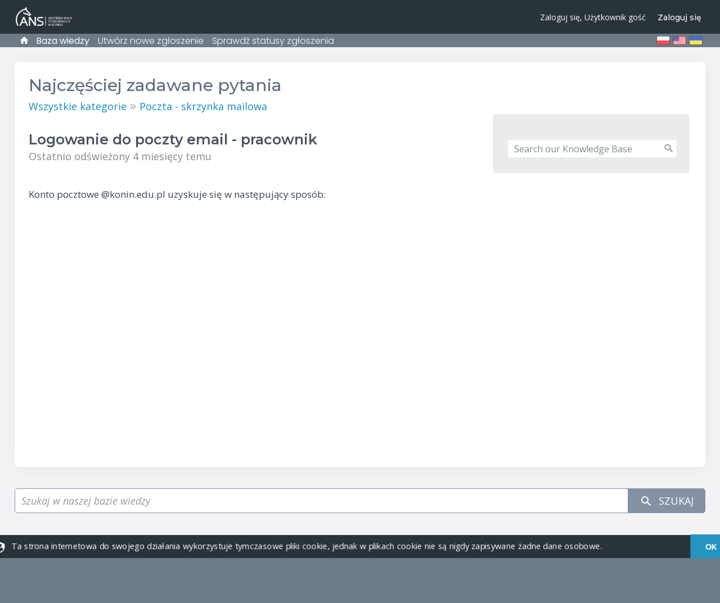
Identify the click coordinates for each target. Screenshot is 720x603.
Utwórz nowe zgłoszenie (151, 40)
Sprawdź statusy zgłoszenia (273, 40)
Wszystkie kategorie (78, 106)
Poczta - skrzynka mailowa (203, 106)
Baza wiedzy (62, 40)
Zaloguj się (679, 17)
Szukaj (667, 501)
